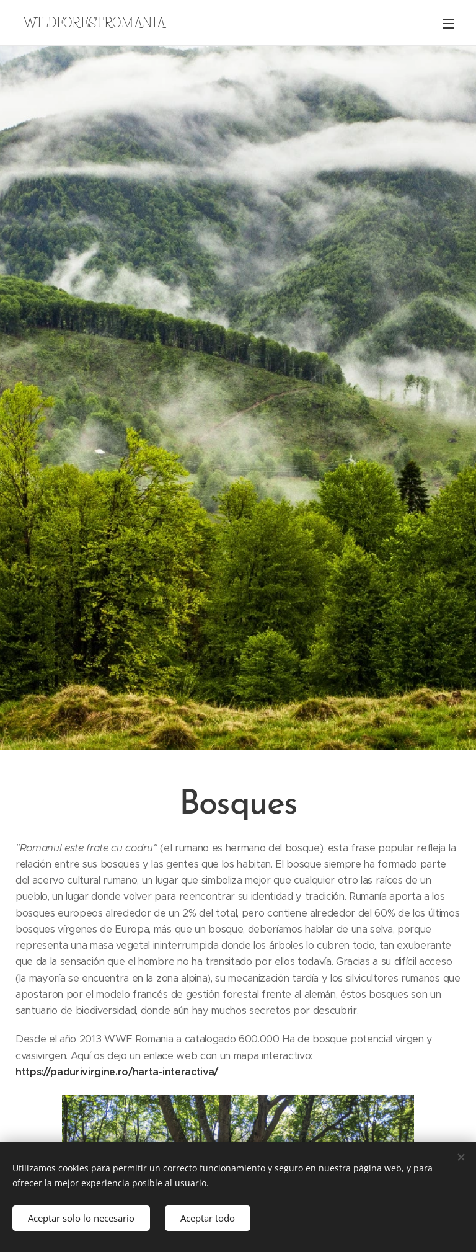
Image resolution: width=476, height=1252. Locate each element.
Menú (448, 23)
